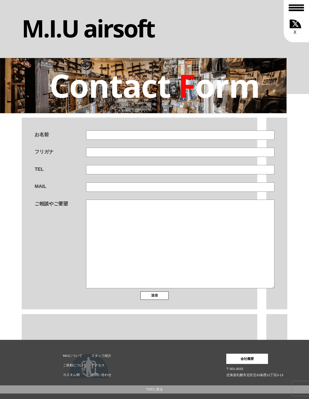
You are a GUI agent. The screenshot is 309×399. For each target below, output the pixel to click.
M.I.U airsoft (88, 28)
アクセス (98, 365)
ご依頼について (74, 365)
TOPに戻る (154, 389)
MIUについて (72, 356)
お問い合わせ (101, 375)
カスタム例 (71, 375)
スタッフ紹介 (101, 356)
